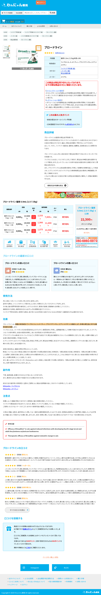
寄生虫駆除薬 (14, 39)
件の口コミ (60, 53)
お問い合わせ (54, 26)
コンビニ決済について (16, 581)
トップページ (13, 584)
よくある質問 (41, 26)
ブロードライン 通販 (51, 32)
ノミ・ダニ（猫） (14, 36)
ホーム (4, 26)
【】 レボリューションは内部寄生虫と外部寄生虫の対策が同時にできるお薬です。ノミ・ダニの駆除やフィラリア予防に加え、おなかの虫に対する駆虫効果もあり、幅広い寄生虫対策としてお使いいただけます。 (70, 103)
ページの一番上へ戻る (50, 557)
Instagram (35, 567)
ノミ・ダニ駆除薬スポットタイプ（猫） (30, 36)
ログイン (41, 2)
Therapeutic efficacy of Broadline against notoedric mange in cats (33, 436)
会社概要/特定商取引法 (45, 578)
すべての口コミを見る (17, 510)
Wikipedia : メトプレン (10, 389)
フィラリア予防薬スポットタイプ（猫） (34, 32)
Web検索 (18, 13)
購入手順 (29, 26)
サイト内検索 (7, 13)
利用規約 (69, 581)
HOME (5, 32)
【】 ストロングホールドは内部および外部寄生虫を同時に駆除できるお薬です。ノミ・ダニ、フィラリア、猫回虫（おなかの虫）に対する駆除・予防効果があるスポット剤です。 (71, 94)
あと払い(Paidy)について (36, 581)
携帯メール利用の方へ (65, 578)
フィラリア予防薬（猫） (16, 32)
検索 (52, 13)
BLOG (66, 567)
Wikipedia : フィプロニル (11, 386)
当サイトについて (16, 26)
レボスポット (69, 124)
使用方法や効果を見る (55, 185)
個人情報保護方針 (55, 581)
